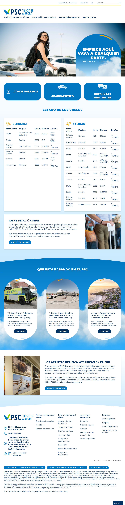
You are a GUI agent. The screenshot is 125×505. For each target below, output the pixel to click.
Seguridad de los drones (109, 431)
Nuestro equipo (87, 425)
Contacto (84, 421)
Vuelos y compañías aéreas (16, 17)
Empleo (105, 423)
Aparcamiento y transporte (65, 422)
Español (116, 503)
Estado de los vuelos (68, 3)
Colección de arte (110, 426)
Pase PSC (62, 445)
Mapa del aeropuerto (67, 449)
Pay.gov (19, 236)
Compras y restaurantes (63, 440)
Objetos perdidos (65, 431)
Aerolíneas (40, 425)
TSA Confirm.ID (21, 229)
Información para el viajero (44, 17)
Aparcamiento (62, 91)
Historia (83, 429)
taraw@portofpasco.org (71, 382)
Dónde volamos (22, 91)
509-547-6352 (12, 433)
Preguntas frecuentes (103, 91)
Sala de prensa (89, 17)
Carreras (84, 3)
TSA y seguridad (65, 427)
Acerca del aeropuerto (69, 17)
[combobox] (118, 503)
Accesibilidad (64, 435)
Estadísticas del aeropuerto (87, 434)
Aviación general (87, 439)
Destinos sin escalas (45, 421)
